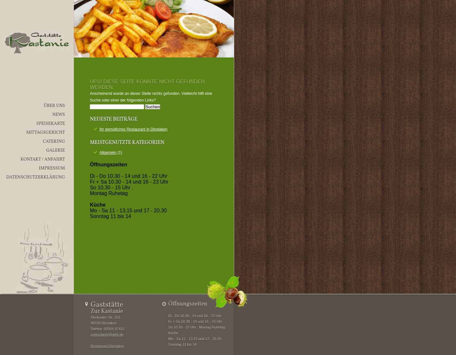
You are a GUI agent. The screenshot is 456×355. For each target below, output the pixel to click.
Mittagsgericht (45, 133)
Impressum (52, 168)
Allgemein (108, 152)
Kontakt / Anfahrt (42, 159)
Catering (54, 142)
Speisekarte (50, 124)
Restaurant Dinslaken (107, 346)
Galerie (55, 150)
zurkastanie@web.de (107, 334)
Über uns (54, 106)
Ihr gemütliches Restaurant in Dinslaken (133, 129)
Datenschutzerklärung (35, 177)
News (58, 115)
